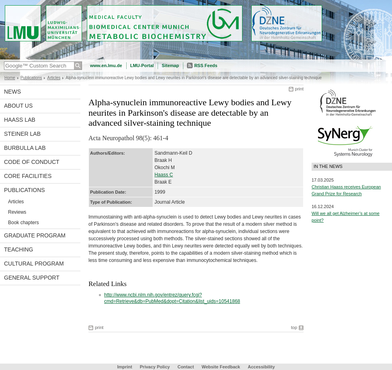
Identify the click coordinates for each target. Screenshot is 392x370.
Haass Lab (19, 120)
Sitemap (170, 65)
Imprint (124, 366)
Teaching (18, 249)
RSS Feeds (205, 65)
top (294, 327)
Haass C (163, 175)
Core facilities (27, 176)
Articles (53, 78)
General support (32, 277)
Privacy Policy (155, 366)
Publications (31, 78)
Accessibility (261, 366)
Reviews (17, 212)
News (12, 91)
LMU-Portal (142, 65)
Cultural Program (34, 263)
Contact (185, 366)
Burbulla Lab (25, 148)
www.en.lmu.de (106, 65)
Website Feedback (220, 366)
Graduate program (35, 235)
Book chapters (23, 222)
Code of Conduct (32, 162)
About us (18, 105)
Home (9, 78)
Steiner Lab (22, 134)
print (299, 88)
